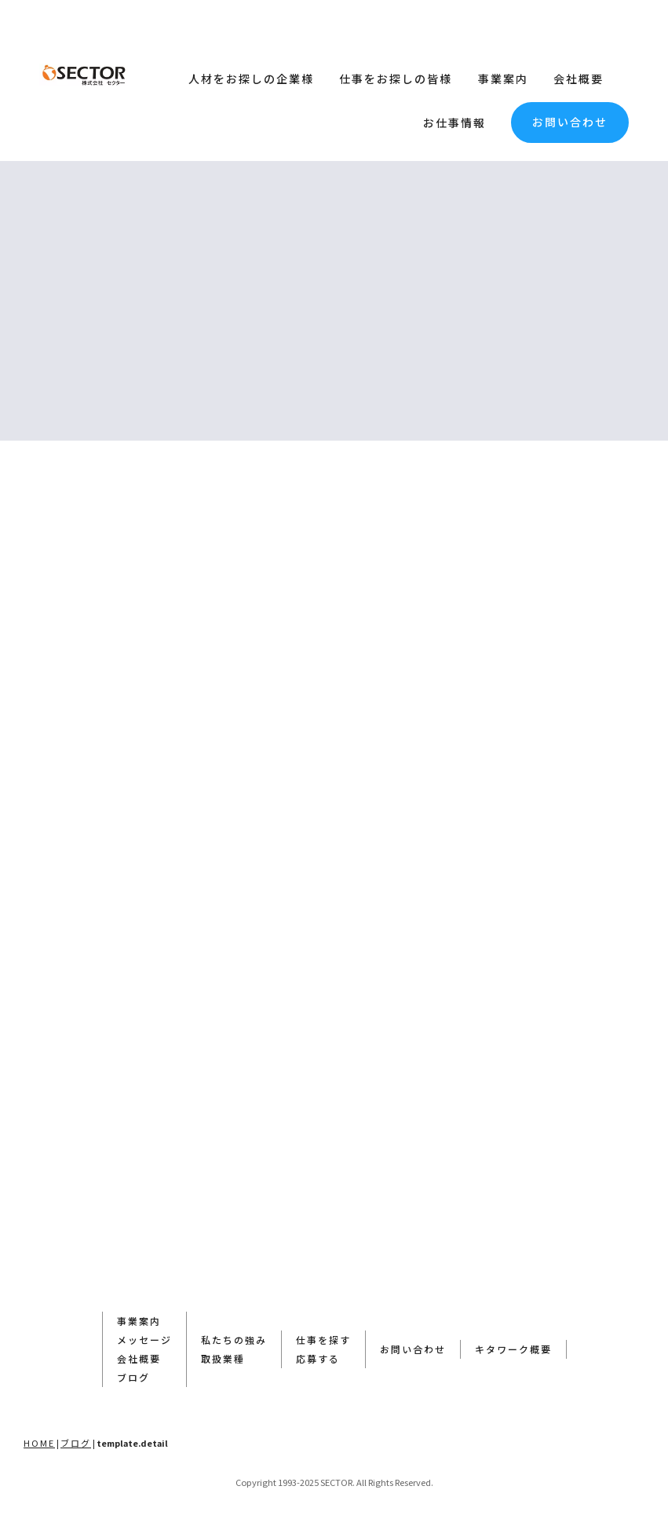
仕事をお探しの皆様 (395, 78)
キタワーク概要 (513, 1349)
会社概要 (578, 78)
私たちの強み (234, 1339)
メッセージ (144, 1339)
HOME (39, 1443)
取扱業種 (223, 1358)
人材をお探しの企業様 (251, 78)
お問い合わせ (570, 122)
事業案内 (503, 78)
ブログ (133, 1377)
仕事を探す (323, 1339)
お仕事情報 (454, 122)
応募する (318, 1358)
